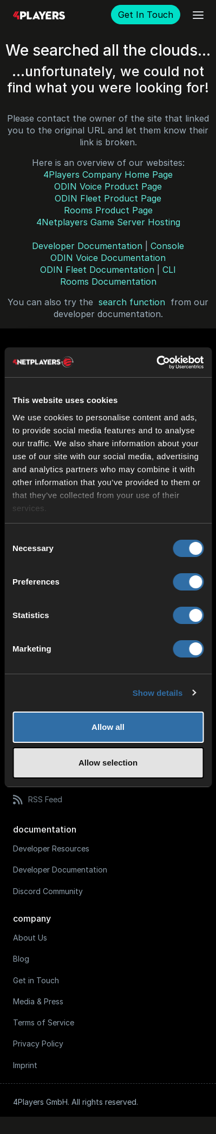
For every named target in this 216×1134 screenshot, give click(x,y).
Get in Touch (36, 980)
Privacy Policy (38, 1043)
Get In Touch (145, 14)
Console (167, 245)
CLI (169, 269)
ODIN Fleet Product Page (108, 198)
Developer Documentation (87, 245)
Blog (21, 958)
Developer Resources (51, 848)
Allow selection (108, 762)
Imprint (25, 1065)
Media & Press (38, 1001)
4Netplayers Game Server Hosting (108, 222)
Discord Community (48, 891)
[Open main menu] (198, 14)
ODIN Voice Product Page (108, 186)
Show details (158, 692)
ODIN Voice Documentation (108, 257)
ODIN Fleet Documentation (97, 269)
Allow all (108, 727)
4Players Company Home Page (108, 174)
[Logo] (39, 15)
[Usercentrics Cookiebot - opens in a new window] (156, 362)
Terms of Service (43, 1022)
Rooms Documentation (108, 281)
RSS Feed (37, 799)
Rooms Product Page (108, 210)
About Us (30, 937)
